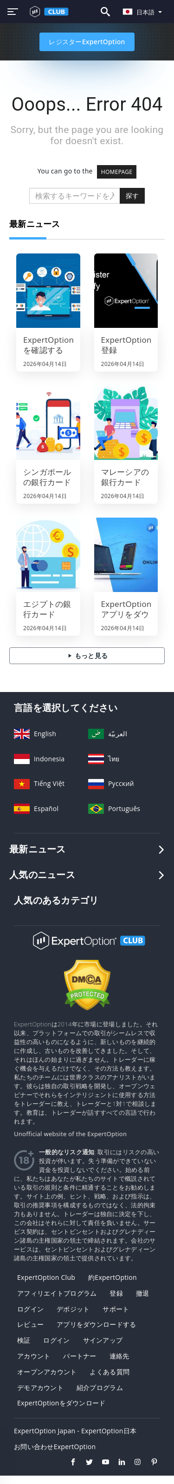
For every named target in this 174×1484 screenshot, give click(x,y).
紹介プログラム (100, 1387)
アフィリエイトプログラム (57, 1293)
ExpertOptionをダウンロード (61, 1402)
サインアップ (103, 1340)
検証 (24, 1340)
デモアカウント (40, 1387)
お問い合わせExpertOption (55, 1446)
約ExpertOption (112, 1277)
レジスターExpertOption (87, 41)
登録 (116, 1293)
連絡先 (119, 1355)
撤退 (142, 1293)
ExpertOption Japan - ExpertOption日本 (75, 1430)
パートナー (79, 1355)
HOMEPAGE (117, 172)
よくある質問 (109, 1371)
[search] (74, 196)
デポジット (73, 1308)
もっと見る (87, 655)
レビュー (30, 1324)
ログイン (30, 1308)
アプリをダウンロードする (96, 1324)
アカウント (33, 1355)
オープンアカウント (47, 1371)
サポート (116, 1308)
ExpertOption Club (46, 1277)
